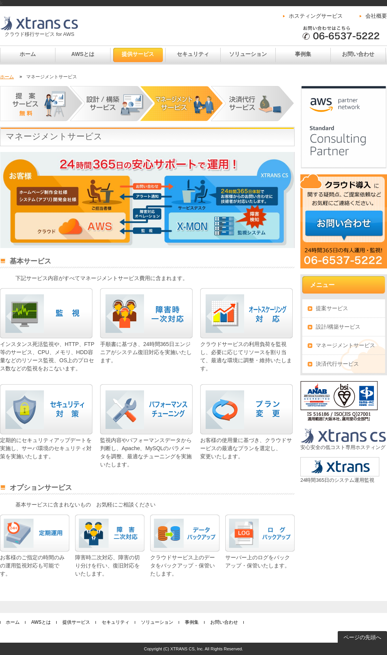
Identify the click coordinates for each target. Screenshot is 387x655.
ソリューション (248, 54)
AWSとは (82, 54)
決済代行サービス (337, 364)
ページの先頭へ (362, 637)
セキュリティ (193, 54)
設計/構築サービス (338, 327)
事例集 (303, 54)
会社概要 (376, 16)
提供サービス (138, 54)
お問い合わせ (358, 54)
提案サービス (332, 308)
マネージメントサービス (345, 345)
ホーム (28, 54)
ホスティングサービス (316, 16)
